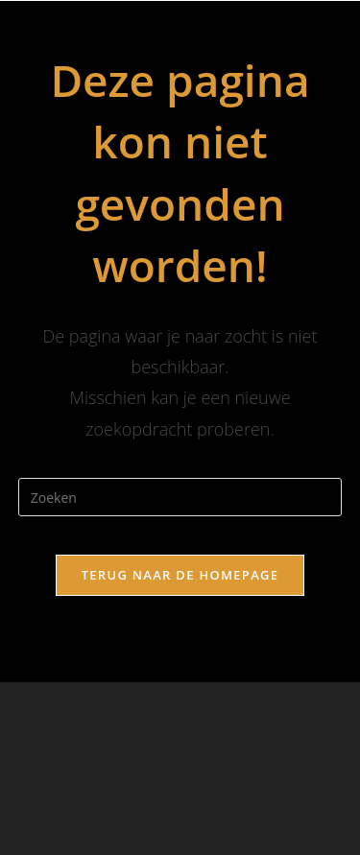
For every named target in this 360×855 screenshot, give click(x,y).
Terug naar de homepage (180, 574)
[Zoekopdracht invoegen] (180, 497)
